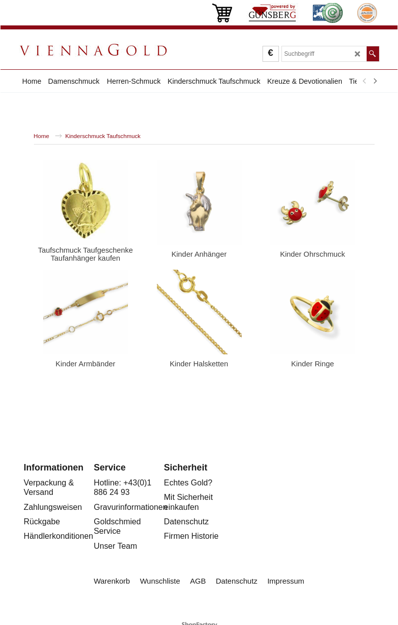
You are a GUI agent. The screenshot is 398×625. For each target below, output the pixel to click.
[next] (375, 81)
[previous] (365, 81)
